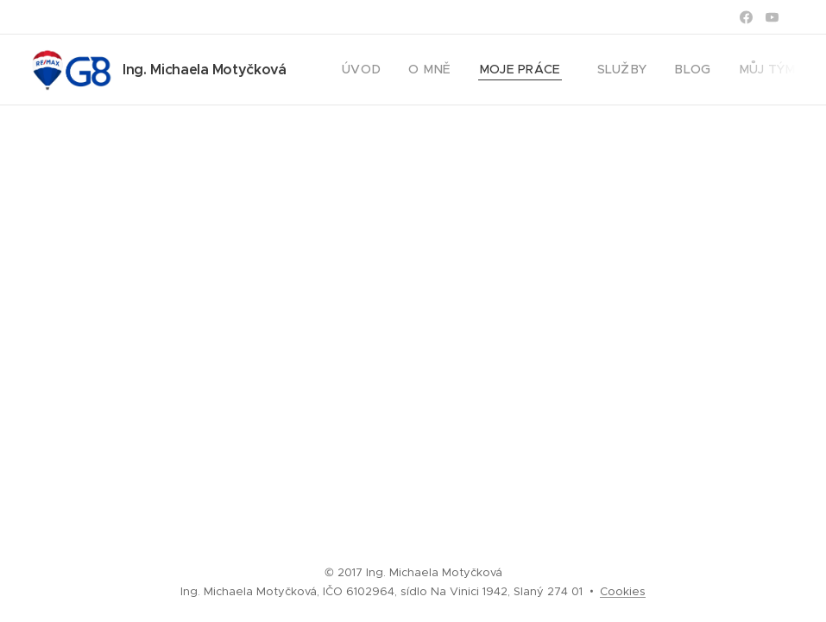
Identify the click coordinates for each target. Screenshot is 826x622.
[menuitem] (364, 70)
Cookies (623, 591)
